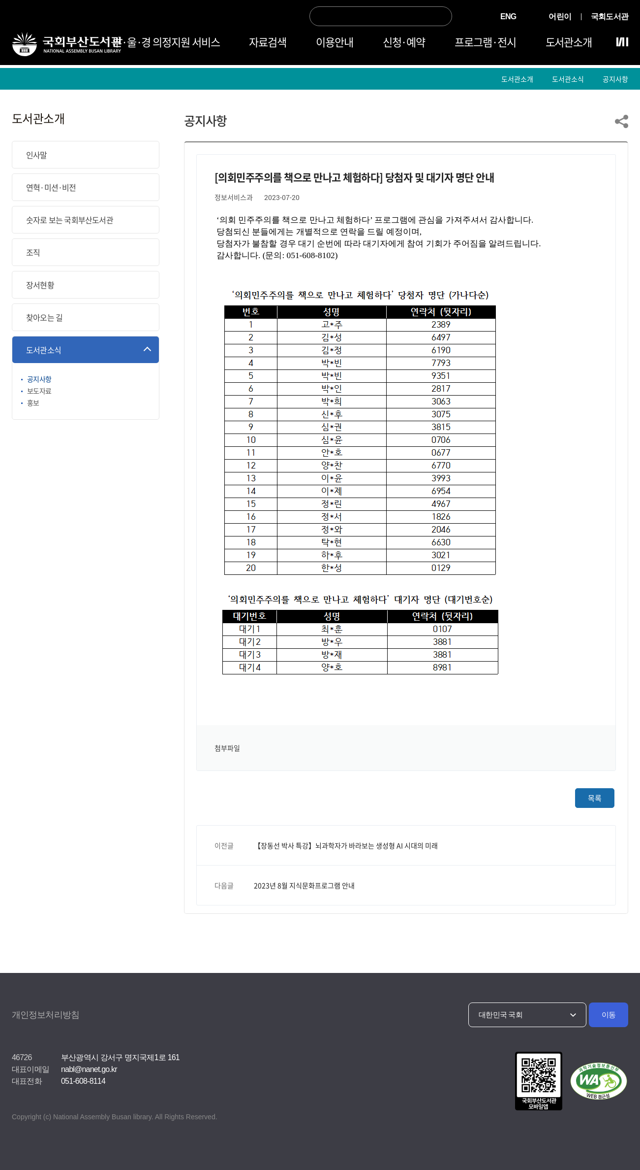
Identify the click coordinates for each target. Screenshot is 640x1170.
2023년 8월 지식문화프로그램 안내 (304, 885)
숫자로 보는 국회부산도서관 (69, 220)
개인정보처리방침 (45, 1015)
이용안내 (334, 45)
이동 (609, 1014)
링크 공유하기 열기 (621, 121)
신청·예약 (404, 45)
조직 (33, 252)
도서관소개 (569, 45)
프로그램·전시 (485, 45)
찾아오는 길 (44, 317)
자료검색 (267, 45)
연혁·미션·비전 (51, 187)
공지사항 (615, 79)
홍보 (33, 402)
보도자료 (39, 391)
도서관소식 (568, 79)
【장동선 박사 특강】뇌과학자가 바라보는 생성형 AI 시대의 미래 (346, 845)
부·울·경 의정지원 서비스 (166, 45)
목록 (595, 798)
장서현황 (40, 285)
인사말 (36, 155)
